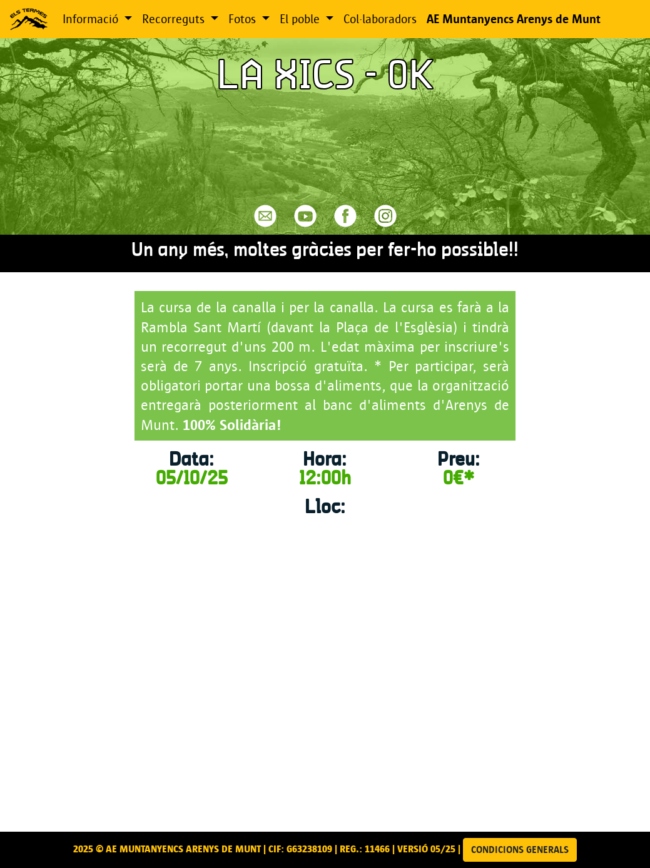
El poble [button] (301, 19)
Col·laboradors (380, 19)
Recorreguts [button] (175, 19)
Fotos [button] (243, 19)
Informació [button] (92, 19)
